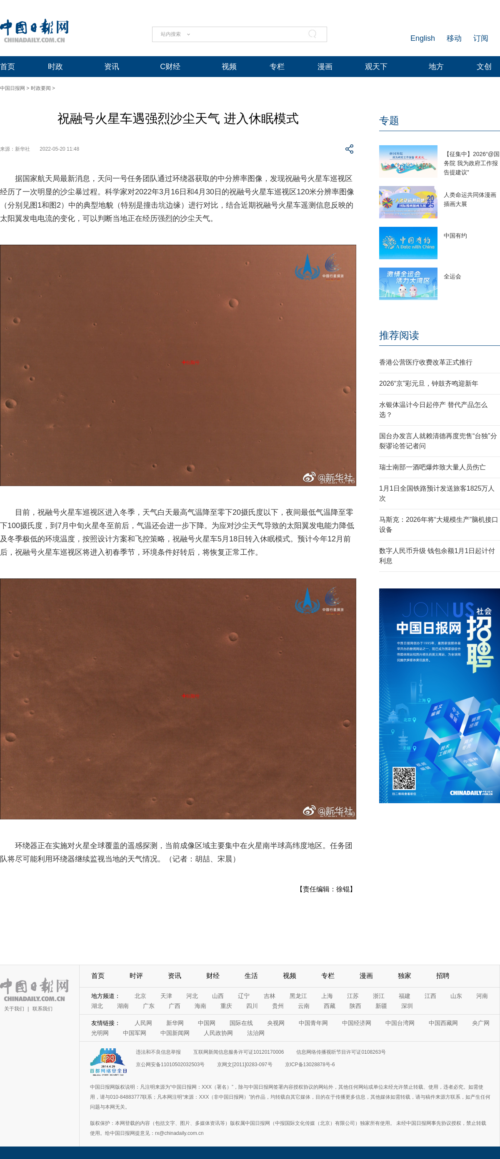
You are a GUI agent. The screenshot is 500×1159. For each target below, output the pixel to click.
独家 (404, 975)
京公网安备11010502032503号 (170, 1064)
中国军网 (134, 1033)
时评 (136, 975)
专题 (389, 120)
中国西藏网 (443, 1023)
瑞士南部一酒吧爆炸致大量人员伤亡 (432, 467)
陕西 (355, 1006)
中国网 (206, 1023)
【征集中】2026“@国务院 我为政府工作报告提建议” (472, 163)
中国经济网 (356, 1023)
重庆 (226, 1006)
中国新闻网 (175, 1033)
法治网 (256, 1033)
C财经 (170, 66)
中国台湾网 (400, 1023)
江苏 (353, 996)
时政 (55, 66)
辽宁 (244, 996)
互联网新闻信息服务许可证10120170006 (238, 1052)
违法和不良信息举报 (158, 1052)
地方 (436, 66)
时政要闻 (41, 88)
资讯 (111, 66)
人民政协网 (218, 1033)
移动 (454, 38)
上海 (327, 996)
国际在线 (241, 1023)
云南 (304, 1006)
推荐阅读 (399, 335)
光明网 (100, 1033)
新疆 (381, 1006)
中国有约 (455, 235)
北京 (140, 996)
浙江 (379, 996)
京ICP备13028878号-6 (310, 1064)
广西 (174, 1006)
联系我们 (42, 1009)
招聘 (443, 975)
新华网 (175, 1023)
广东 (149, 1006)
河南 (482, 996)
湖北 (97, 1006)
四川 (252, 1006)
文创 (484, 66)
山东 (456, 996)
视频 (229, 66)
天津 (166, 996)
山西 (218, 996)
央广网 (481, 1023)
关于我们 (14, 1009)
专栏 (277, 66)
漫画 (325, 66)
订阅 (480, 38)
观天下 (376, 66)
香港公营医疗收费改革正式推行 (425, 362)
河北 (192, 996)
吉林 (269, 996)
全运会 (452, 276)
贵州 (278, 1006)
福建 (404, 996)
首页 (7, 66)
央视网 (276, 1023)
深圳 (407, 1006)
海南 (200, 1006)
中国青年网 (313, 1023)
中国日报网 (12, 88)
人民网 (143, 1023)
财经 (213, 975)
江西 (430, 996)
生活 (251, 975)
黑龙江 (298, 996)
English (422, 38)
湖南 (123, 1006)
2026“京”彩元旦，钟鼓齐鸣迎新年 (428, 383)
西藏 (329, 1006)
